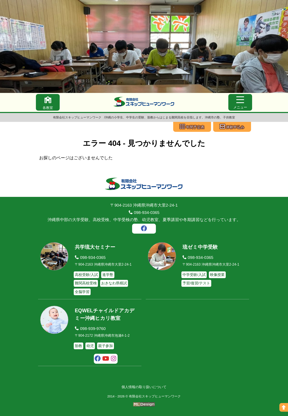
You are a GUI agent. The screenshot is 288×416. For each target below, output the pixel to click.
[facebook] (144, 229)
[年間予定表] (192, 127)
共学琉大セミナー (95, 247)
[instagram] (114, 359)
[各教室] (48, 102)
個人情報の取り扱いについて (144, 387)
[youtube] (106, 359)
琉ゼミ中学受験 (200, 247)
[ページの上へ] (283, 407)
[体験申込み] (232, 127)
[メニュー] (240, 102)
